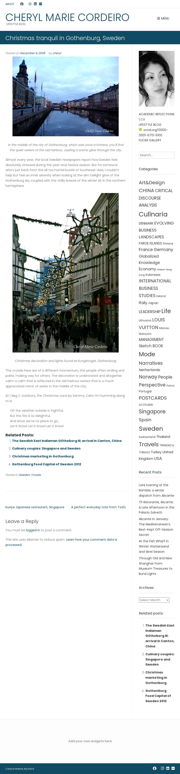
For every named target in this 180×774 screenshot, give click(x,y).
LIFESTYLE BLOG (150, 124)
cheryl (57, 53)
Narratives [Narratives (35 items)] (151, 363)
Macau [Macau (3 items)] (164, 328)
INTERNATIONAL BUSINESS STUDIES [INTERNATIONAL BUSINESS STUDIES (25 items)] (155, 288)
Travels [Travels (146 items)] (149, 444)
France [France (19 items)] (146, 250)
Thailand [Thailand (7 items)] (163, 436)
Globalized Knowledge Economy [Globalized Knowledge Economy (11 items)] (149, 263)
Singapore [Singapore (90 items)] (152, 411)
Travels (36, 475)
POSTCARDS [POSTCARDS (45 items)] (153, 398)
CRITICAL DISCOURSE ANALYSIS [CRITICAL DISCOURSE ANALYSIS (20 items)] (156, 198)
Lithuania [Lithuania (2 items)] (145, 320)
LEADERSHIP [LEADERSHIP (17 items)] (150, 311)
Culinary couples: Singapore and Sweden (46, 448)
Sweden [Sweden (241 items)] (151, 428)
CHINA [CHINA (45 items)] (146, 190)
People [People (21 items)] (165, 377)
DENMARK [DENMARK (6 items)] (146, 223)
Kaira (31, 768)
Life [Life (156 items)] (166, 311)
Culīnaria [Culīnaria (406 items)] (153, 214)
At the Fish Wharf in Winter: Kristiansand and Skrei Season (154, 546)
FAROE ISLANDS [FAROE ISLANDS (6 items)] (150, 243)
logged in (33, 530)
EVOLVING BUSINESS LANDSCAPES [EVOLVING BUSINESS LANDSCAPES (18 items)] (156, 230)
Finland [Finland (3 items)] (168, 243)
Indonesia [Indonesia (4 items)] (153, 275)
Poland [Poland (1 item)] (170, 385)
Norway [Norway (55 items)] (148, 377)
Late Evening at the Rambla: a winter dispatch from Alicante (156, 490)
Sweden (24, 475)
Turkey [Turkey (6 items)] (156, 452)
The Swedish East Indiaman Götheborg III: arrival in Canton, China (67, 441)
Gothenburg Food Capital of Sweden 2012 (46, 464)
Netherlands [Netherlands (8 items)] (149, 369)
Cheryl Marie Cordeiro (67, 17)
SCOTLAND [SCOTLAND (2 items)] (146, 405)
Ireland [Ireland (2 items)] (161, 296)
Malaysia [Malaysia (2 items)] (145, 334)
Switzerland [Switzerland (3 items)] (147, 437)
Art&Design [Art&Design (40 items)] (152, 182)
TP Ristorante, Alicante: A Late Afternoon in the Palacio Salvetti (156, 507)
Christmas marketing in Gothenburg (43, 456)
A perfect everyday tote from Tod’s (98, 507)
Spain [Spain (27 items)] (145, 420)
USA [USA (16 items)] (158, 458)
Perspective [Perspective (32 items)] (152, 385)
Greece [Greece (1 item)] (161, 269)
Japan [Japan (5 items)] (153, 303)
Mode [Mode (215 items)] (147, 354)
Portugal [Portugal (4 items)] (145, 391)
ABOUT (9, 4)
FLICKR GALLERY (150, 140)
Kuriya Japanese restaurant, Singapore (34, 507)
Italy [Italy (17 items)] (143, 302)
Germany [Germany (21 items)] (163, 250)
